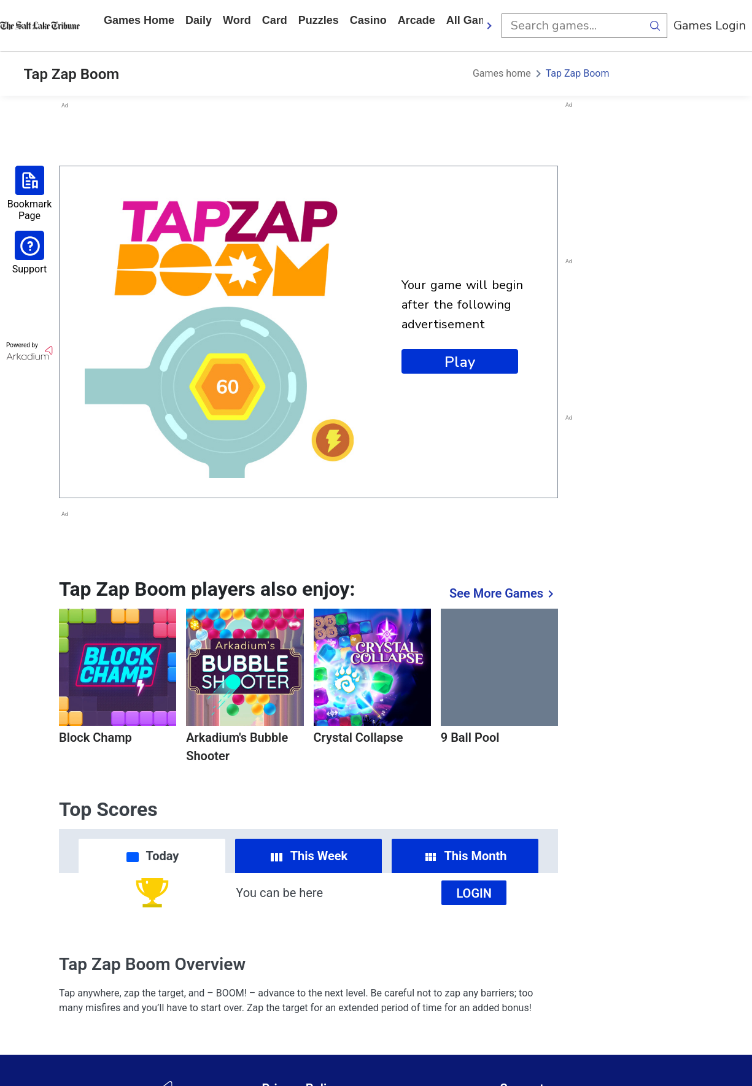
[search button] (655, 25)
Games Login (709, 25)
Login (474, 893)
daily (198, 20)
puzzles (318, 20)
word (237, 20)
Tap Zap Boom (578, 73)
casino (368, 20)
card (274, 20)
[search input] (572, 25)
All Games (473, 20)
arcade (416, 20)
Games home (139, 20)
